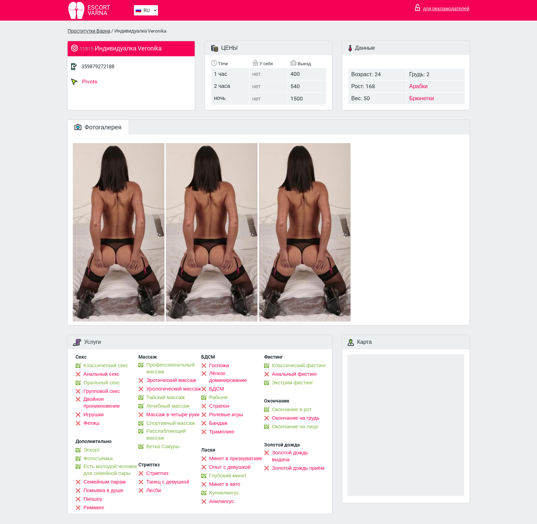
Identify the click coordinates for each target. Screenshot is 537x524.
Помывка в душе (103, 490)
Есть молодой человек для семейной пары (110, 469)
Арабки (418, 86)
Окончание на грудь (295, 418)
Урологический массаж (173, 389)
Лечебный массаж (168, 406)
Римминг (93, 507)
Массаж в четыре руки (172, 414)
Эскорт (91, 450)
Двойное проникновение (101, 402)
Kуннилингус (224, 493)
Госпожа (219, 365)
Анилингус (221, 501)
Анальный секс (101, 374)
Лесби (153, 490)
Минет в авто (224, 484)
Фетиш (91, 423)
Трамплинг (222, 432)
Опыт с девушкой (230, 467)
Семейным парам (104, 482)
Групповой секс (101, 391)
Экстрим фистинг (292, 383)
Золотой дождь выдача (290, 456)
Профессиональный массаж (170, 368)
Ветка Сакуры (162, 446)
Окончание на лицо (295, 426)
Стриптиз (157, 473)
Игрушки (93, 414)
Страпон (219, 406)
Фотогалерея (98, 127)
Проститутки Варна (89, 31)
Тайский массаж (165, 397)
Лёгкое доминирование (228, 376)
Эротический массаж (171, 380)
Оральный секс (101, 383)
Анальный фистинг (294, 374)
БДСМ (216, 389)
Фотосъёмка (98, 458)
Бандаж (218, 423)
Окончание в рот (291, 409)
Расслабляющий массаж (166, 434)
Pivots (84, 81)
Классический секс (105, 365)
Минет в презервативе (235, 458)
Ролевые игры (226, 414)
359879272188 (97, 66)
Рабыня (218, 397)
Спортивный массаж (170, 423)
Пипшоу (92, 499)
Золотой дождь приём (298, 468)
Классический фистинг (299, 365)
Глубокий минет (228, 476)
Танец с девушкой (167, 482)
